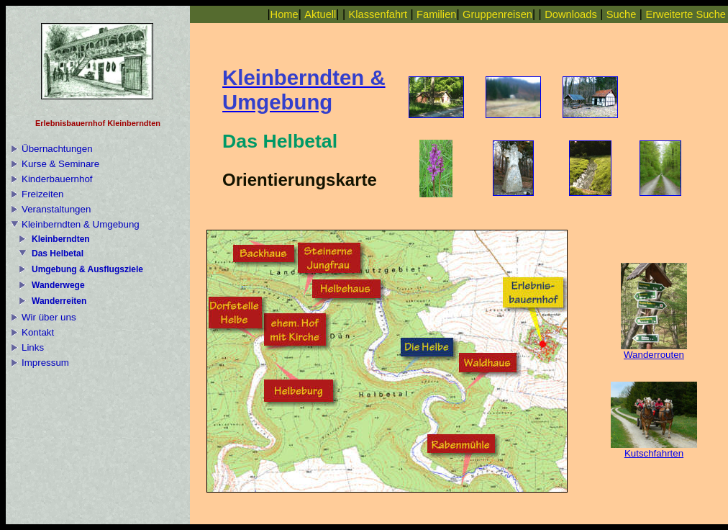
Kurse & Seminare (60, 163)
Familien (436, 14)
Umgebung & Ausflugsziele (87, 269)
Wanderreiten (59, 301)
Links (33, 347)
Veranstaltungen (56, 209)
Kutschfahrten (654, 449)
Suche (621, 14)
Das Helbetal (57, 253)
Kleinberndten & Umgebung (81, 224)
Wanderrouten (654, 350)
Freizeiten (43, 194)
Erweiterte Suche (685, 14)
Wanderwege (58, 285)
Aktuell (320, 14)
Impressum (45, 362)
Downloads (571, 14)
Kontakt (38, 332)
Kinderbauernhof (57, 179)
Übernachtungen (57, 148)
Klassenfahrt (378, 14)
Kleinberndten (61, 239)
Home (284, 14)
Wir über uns (49, 317)
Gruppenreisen (497, 14)
